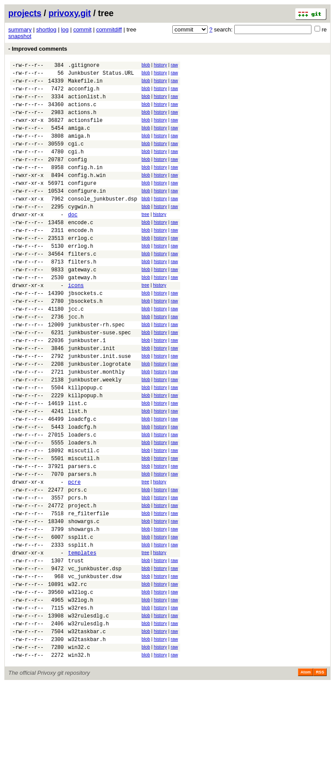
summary (19, 29)
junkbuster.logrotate (99, 415)
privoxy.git (69, 13)
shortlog (46, 29)
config (77, 176)
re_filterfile (88, 589)
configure (82, 204)
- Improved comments (37, 48)
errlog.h (80, 277)
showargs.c (83, 598)
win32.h (79, 754)
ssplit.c (80, 617)
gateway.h (82, 314)
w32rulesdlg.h (88, 718)
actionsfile (85, 130)
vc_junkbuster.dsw (94, 662)
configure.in (87, 213)
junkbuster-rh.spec (96, 369)
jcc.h (76, 360)
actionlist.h (87, 103)
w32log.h (80, 690)
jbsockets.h (85, 341)
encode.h (80, 259)
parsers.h (82, 543)
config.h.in (85, 185)
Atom (306, 772)
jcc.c (76, 350)
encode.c (80, 249)
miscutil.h (83, 525)
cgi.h (76, 167)
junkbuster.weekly (94, 433)
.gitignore (83, 66)
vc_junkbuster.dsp (94, 653)
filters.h (82, 295)
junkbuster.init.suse (99, 405)
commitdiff (109, 29)
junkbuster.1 (87, 387)
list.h (77, 470)
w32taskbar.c (87, 727)
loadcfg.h (82, 488)
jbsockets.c (85, 332)
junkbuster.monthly (96, 424)
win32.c (79, 745)
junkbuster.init (91, 396)
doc (73, 240)
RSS (320, 772)
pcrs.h (77, 571)
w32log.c (80, 681)
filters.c (82, 286)
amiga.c (79, 139)
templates (82, 635)
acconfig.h (83, 93)
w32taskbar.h (87, 736)
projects (24, 13)
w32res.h (80, 699)
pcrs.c (77, 561)
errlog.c (80, 268)
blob (145, 64)
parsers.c (82, 534)
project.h (82, 580)
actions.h (82, 121)
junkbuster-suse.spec (99, 378)
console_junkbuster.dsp (102, 222)
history (160, 64)
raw (174, 64)
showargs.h (83, 607)
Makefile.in (85, 84)
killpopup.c (85, 442)
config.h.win (87, 194)
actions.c (82, 112)
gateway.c (82, 305)
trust (76, 644)
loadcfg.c (82, 479)
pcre (74, 552)
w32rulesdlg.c (88, 708)
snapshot (19, 36)
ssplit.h (80, 626)
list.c (77, 461)
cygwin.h (80, 231)
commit (82, 29)
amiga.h (79, 149)
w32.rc (77, 672)
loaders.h (82, 506)
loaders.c (82, 497)
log (64, 29)
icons (76, 323)
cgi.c (76, 158)
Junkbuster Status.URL (101, 75)
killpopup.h (85, 451)
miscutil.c (83, 516)
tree (145, 239)
